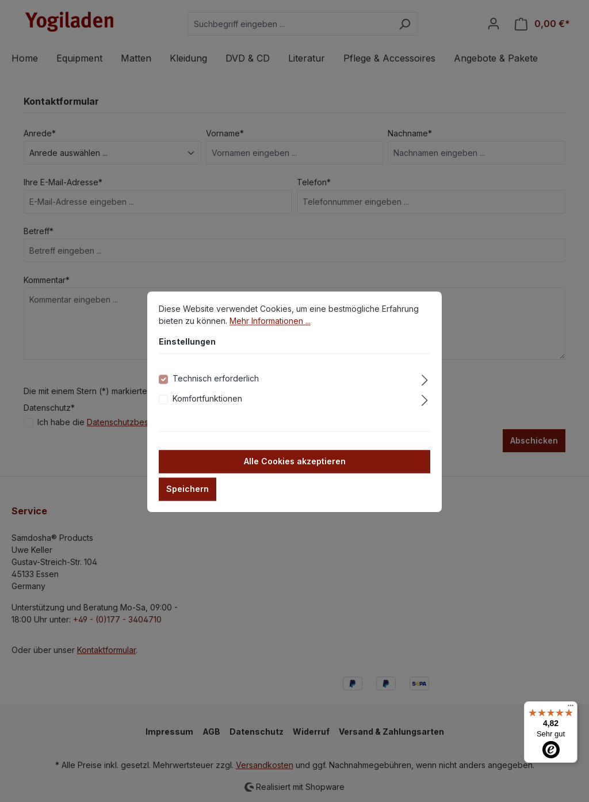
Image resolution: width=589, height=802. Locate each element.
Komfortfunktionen (207, 410)
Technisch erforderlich (216, 390)
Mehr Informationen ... (270, 333)
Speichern (187, 501)
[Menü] (570, 708)
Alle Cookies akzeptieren (295, 473)
